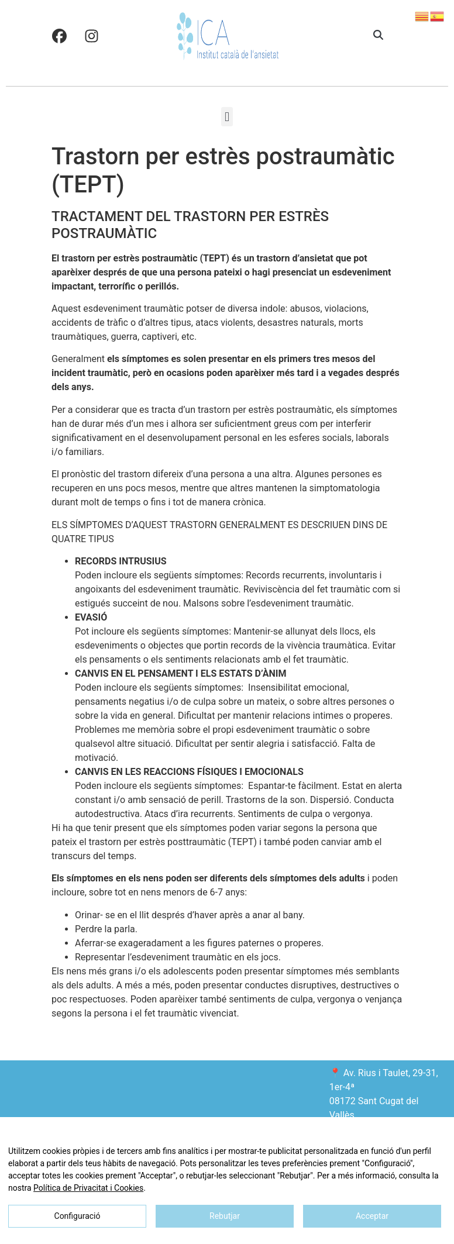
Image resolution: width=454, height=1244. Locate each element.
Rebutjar (224, 1216)
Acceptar (372, 1216)
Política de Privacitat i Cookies (88, 1188)
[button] (378, 35)
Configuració (77, 1216)
